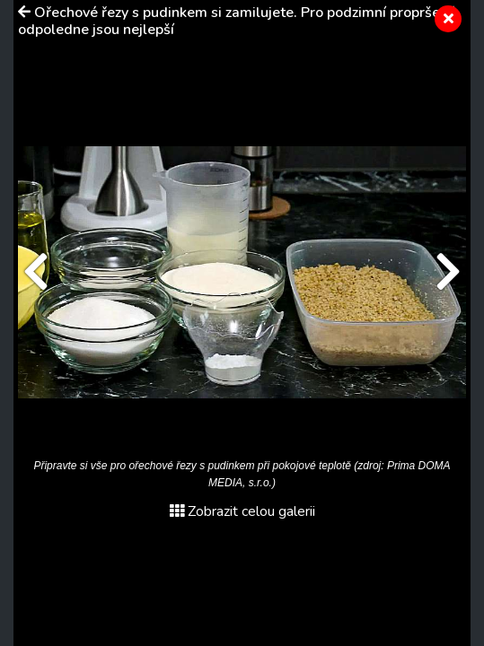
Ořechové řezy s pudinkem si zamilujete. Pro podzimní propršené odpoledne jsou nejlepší (237, 21)
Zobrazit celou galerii (242, 511)
